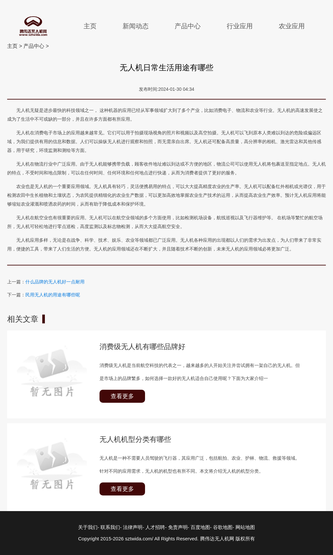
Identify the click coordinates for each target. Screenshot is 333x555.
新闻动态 (136, 26)
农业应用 (292, 26)
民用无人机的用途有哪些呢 (52, 294)
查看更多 (122, 396)
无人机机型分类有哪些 (135, 439)
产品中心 (188, 26)
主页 (90, 26)
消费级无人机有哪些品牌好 (142, 347)
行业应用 (240, 26)
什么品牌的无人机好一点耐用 (55, 281)
